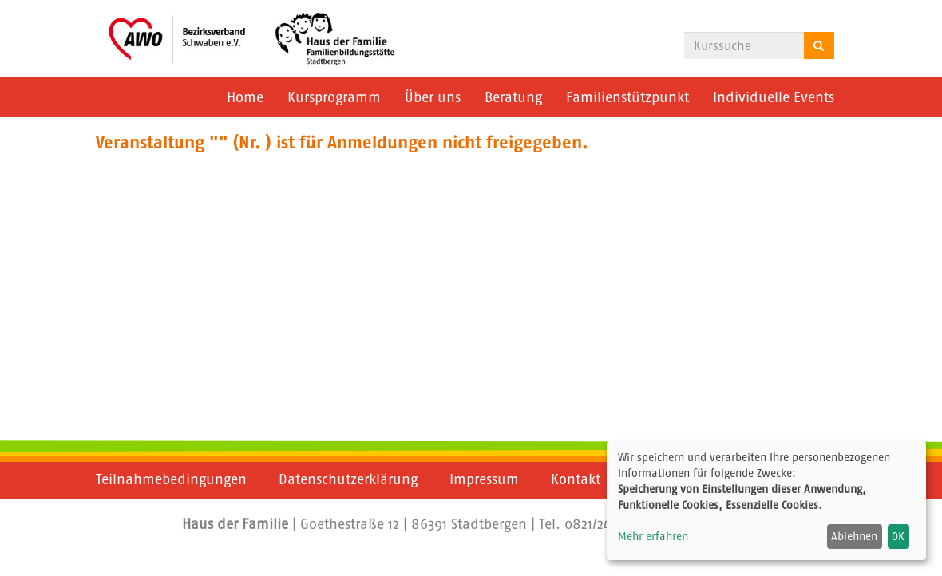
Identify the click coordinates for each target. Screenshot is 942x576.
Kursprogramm (334, 97)
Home (245, 97)
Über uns (433, 97)
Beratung (513, 97)
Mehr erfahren (653, 536)
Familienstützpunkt (627, 97)
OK (898, 536)
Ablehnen (854, 536)
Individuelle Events (773, 97)
